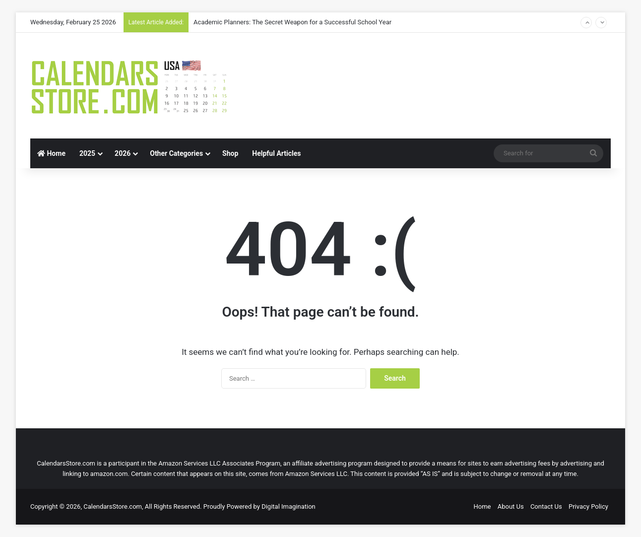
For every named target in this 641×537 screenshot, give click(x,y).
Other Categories (176, 153)
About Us (511, 506)
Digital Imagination (288, 506)
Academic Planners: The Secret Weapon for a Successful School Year (292, 22)
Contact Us (546, 506)
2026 (122, 153)
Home (51, 153)
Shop (230, 153)
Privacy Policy (588, 506)
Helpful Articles (276, 153)
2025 (87, 153)
